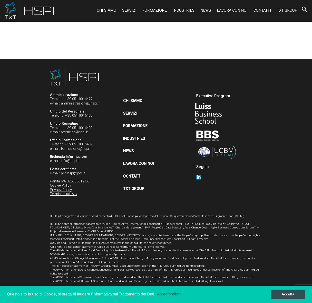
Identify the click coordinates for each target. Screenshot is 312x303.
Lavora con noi (232, 10)
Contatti (262, 10)
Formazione (154, 10)
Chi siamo (106, 10)
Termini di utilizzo (63, 194)
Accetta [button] (288, 294)
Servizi (129, 10)
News (205, 10)
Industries (184, 10)
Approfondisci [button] (169, 294)
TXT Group (287, 10)
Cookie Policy (60, 185)
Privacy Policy (61, 190)
